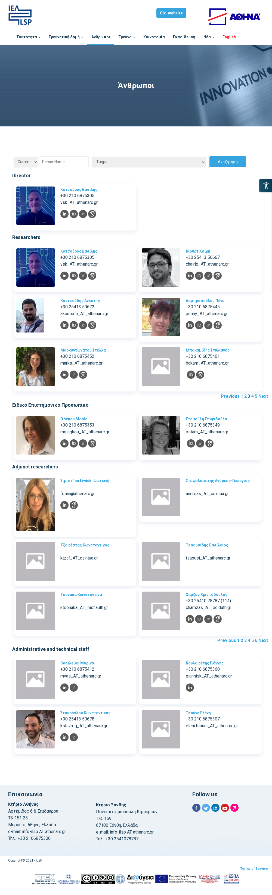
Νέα (208, 37)
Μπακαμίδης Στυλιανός (208, 350)
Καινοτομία (154, 37)
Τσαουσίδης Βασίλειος (207, 545)
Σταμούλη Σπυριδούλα (206, 419)
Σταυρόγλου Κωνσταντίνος (85, 713)
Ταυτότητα (28, 37)
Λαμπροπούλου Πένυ (205, 301)
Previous (230, 396)
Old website (171, 13)
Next (263, 396)
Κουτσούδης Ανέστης (80, 301)
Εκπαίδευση (184, 37)
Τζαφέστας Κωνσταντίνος (84, 545)
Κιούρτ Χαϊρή (198, 251)
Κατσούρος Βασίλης (78, 189)
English (229, 37)
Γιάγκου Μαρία (74, 419)
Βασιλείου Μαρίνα (77, 663)
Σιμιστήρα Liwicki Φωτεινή (84, 480)
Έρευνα (126, 37)
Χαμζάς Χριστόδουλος (206, 594)
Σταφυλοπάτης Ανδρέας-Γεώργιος (218, 480)
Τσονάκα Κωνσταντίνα (81, 594)
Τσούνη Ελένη (198, 713)
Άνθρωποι (100, 37)
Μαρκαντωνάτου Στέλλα (83, 350)
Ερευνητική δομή (66, 37)
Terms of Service (254, 869)
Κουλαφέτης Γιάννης (205, 663)
